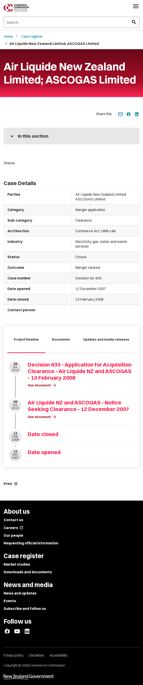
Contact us (13, 520)
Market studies (17, 564)
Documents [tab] (61, 339)
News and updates (20, 593)
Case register (32, 36)
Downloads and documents (28, 572)
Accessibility (58, 655)
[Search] (71, 22)
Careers (13, 527)
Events (10, 601)
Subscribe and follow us (25, 608)
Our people (13, 535)
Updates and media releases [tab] (106, 339)
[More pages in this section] (71, 136)
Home (8, 36)
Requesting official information (31, 543)
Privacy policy (13, 655)
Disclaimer (36, 655)
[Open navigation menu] (135, 6)
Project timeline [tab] (26, 339)
